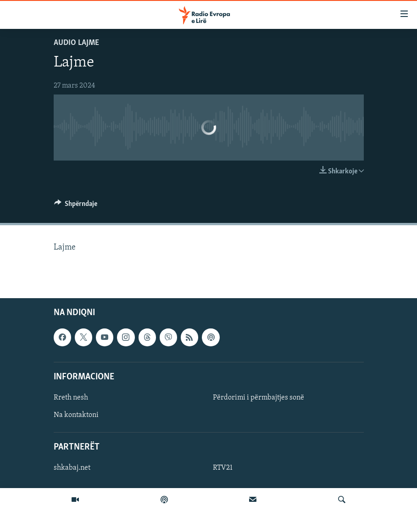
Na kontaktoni (76, 415)
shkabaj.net (72, 468)
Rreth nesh (71, 397)
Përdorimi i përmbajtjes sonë (258, 397)
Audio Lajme (76, 43)
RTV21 (223, 468)
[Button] (76, 206)
